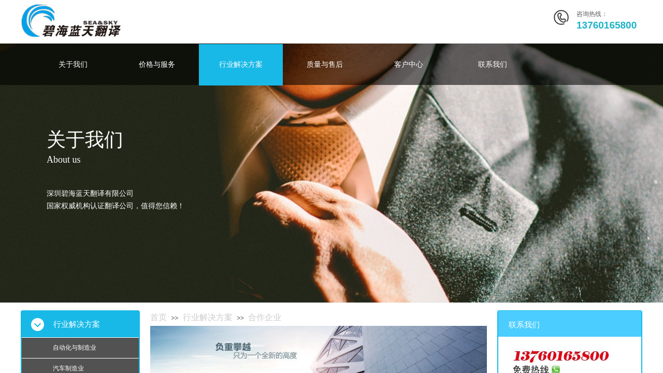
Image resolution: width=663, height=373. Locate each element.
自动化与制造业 (74, 347)
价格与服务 (157, 64)
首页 (158, 317)
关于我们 (73, 64)
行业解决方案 (241, 64)
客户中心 (408, 64)
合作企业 (264, 317)
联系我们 (492, 64)
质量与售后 (325, 64)
